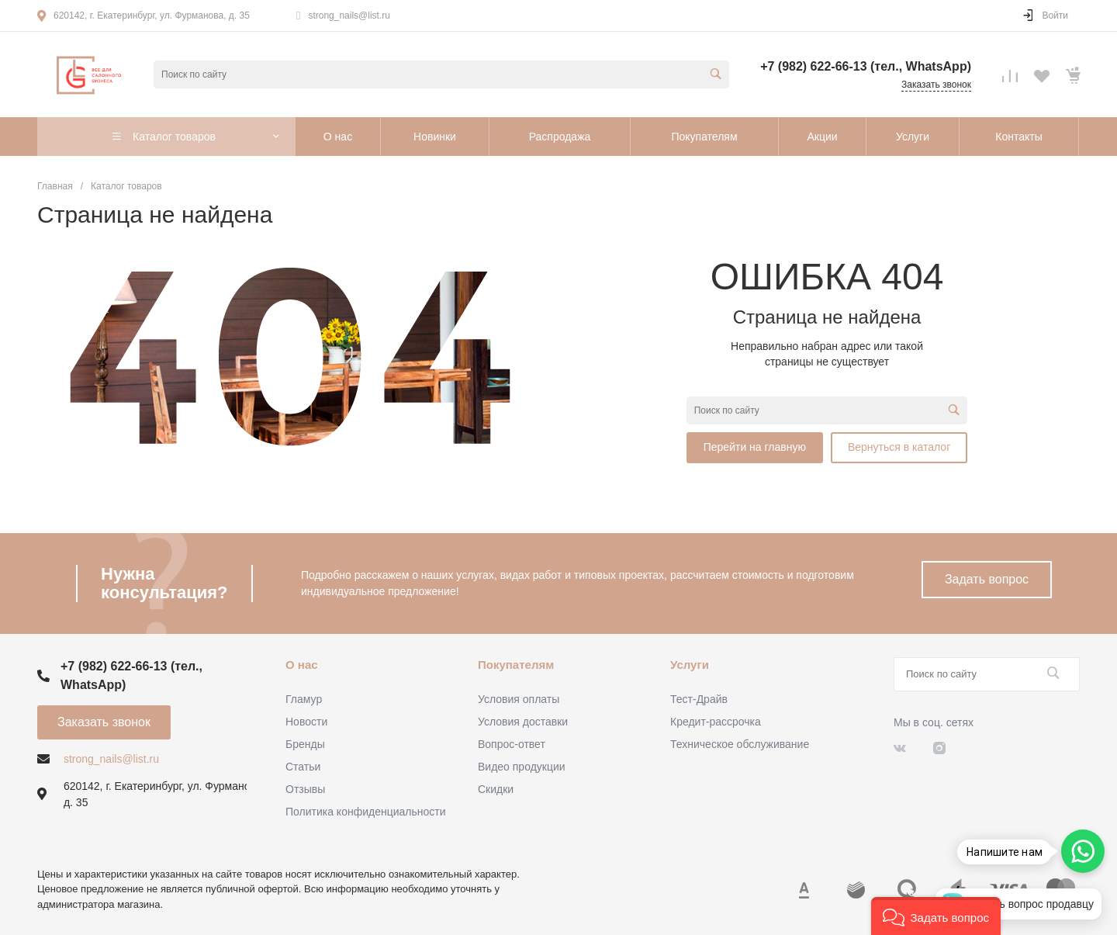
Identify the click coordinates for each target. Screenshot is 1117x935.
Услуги (689, 664)
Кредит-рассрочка (715, 721)
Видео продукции (521, 766)
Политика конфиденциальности (365, 811)
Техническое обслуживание (739, 744)
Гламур (303, 699)
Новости (306, 721)
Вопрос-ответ (511, 744)
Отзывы (305, 789)
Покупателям (516, 664)
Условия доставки (523, 721)
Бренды (305, 744)
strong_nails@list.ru (349, 15)
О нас (301, 664)
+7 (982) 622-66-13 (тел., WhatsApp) (865, 66)
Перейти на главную (755, 447)
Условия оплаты (518, 699)
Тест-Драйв (699, 699)
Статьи (302, 766)
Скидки (496, 789)
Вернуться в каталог (899, 447)
